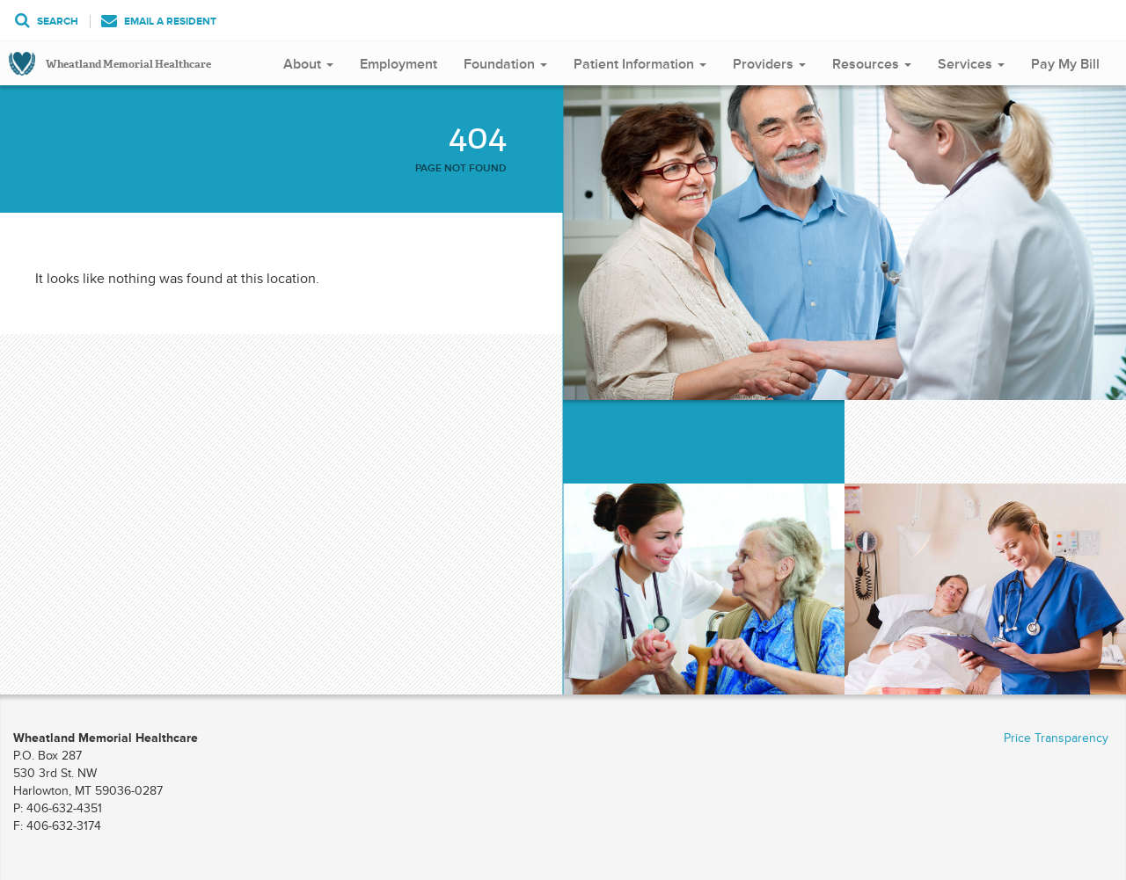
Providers (769, 64)
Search (46, 21)
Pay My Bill (1065, 64)
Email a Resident (158, 21)
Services (971, 64)
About (308, 64)
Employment (398, 64)
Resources (871, 64)
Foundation (505, 64)
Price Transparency (1056, 738)
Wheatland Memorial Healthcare (128, 64)
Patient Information (640, 64)
